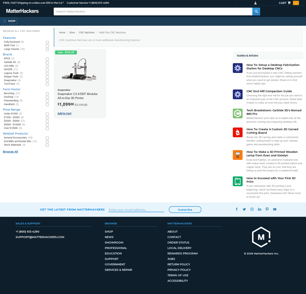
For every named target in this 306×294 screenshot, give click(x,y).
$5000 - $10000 (14, 125)
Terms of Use (177, 275)
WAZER (11, 69)
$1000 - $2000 (14, 117)
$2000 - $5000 (14, 121)
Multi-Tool (11, 45)
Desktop (11, 97)
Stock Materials (15, 145)
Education (113, 253)
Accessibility (177, 280)
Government (115, 264)
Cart (289, 3)
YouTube (274, 209)
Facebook (236, 209)
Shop (109, 231)
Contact (174, 237)
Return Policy (178, 264)
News (109, 237)
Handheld (11, 104)
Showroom (114, 242)
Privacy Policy (179, 270)
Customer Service (77, 2)
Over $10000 (13, 128)
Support (111, 259)
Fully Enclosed (14, 42)
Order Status (178, 242)
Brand (7, 54)
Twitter (244, 209)
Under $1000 (13, 114)
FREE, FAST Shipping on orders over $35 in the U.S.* (33, 2)
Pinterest (267, 209)
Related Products (15, 133)
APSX (9, 58)
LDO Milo (11, 66)
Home (62, 32)
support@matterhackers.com (40, 237)
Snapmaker (12, 80)
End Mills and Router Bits (20, 141)
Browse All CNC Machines (21, 31)
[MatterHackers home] (22, 11)
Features (9, 38)
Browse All (10, 151)
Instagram (251, 209)
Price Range (11, 109)
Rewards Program (182, 253)
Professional (116, 248)
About (172, 231)
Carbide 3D (12, 62)
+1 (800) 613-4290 (98, 2)
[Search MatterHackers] (256, 11)
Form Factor (11, 89)
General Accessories (18, 138)
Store (72, 32)
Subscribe (185, 210)
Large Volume (14, 49)
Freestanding (13, 101)
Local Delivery (179, 248)
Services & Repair (118, 270)
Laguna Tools (13, 73)
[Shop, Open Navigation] (9, 21)
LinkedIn (259, 209)
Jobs (171, 259)
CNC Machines (87, 32)
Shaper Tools (13, 77)
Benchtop (12, 93)
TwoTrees (12, 84)
